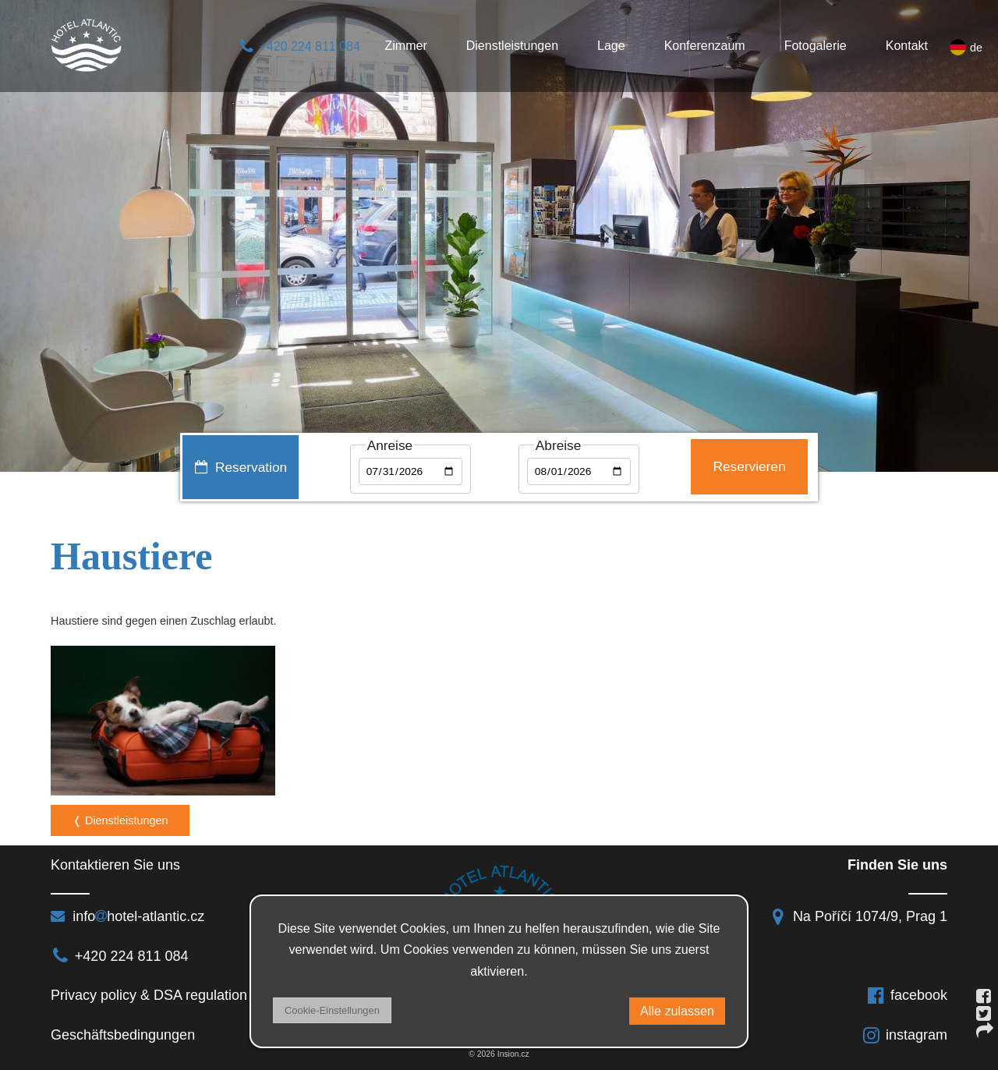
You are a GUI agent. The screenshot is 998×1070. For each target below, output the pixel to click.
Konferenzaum (704, 45)
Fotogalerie (815, 45)
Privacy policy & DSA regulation (149, 995)
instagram (904, 1035)
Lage (611, 45)
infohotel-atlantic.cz (127, 916)
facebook (906, 995)
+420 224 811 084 (299, 46)
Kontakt (907, 45)
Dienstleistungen (512, 45)
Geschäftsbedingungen (125, 1035)
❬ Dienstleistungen (120, 820)
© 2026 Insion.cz (499, 1054)
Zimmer (406, 45)
